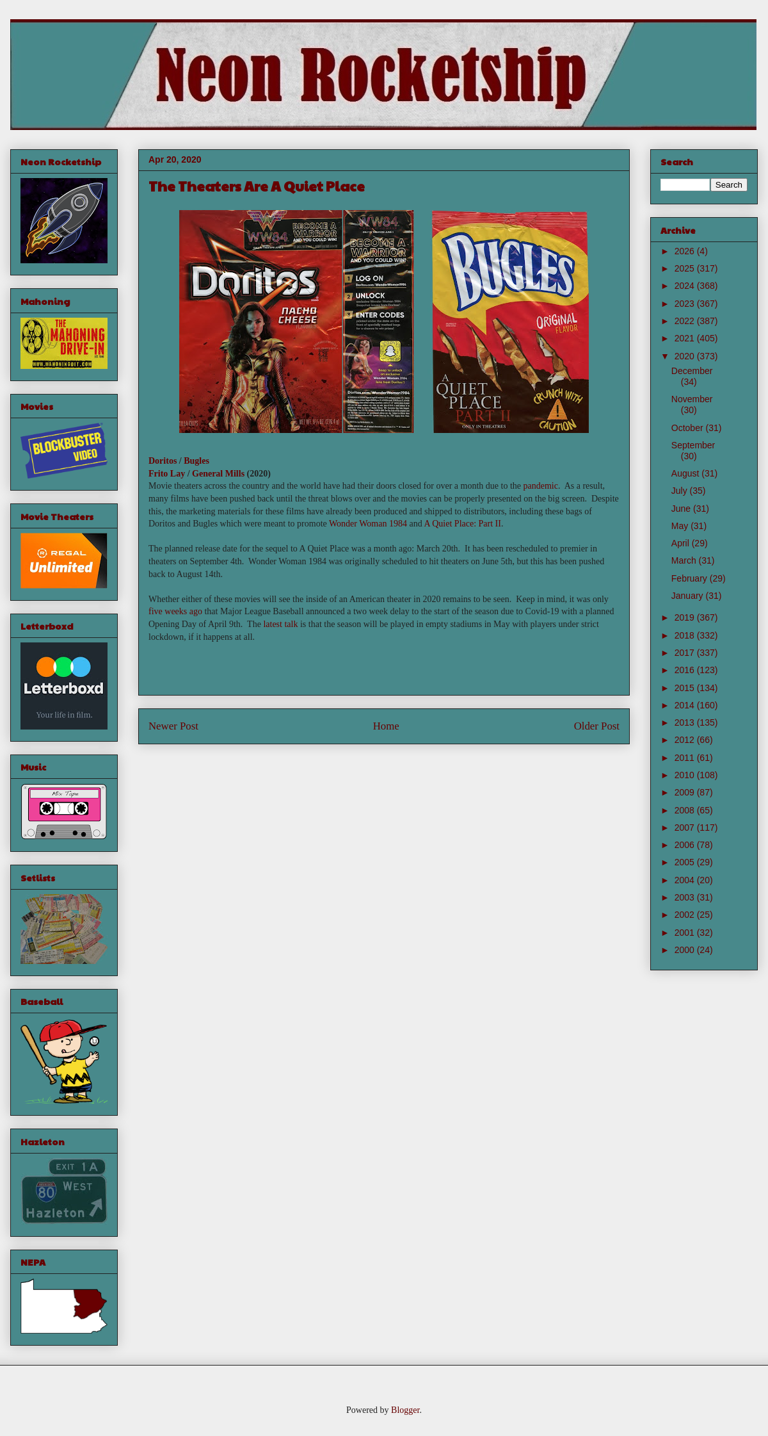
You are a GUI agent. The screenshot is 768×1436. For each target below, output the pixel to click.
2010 (686, 775)
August (686, 473)
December (692, 371)
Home (386, 726)
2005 (686, 862)
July (680, 490)
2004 (686, 880)
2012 (686, 740)
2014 (686, 705)
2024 (686, 286)
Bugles (196, 461)
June (682, 508)
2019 (686, 617)
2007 (686, 827)
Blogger (405, 1410)
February (690, 578)
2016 (686, 670)
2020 (686, 356)
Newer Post (173, 726)
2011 (686, 758)
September (693, 445)
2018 (686, 635)
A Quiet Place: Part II (462, 523)
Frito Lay (166, 473)
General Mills (218, 473)
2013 (686, 722)
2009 (686, 792)
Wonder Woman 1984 (368, 523)
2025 (686, 268)
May (681, 526)
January (688, 596)
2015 (686, 688)
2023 (686, 303)
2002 (686, 915)
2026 (686, 251)
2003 (686, 897)
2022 (686, 321)
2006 (686, 845)
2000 (686, 950)
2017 (686, 653)
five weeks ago (175, 611)
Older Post (597, 726)
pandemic (541, 486)
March (685, 560)
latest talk (280, 624)
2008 (686, 810)
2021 (686, 338)
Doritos (162, 461)
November (692, 399)
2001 (686, 932)
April (681, 543)
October (688, 428)
